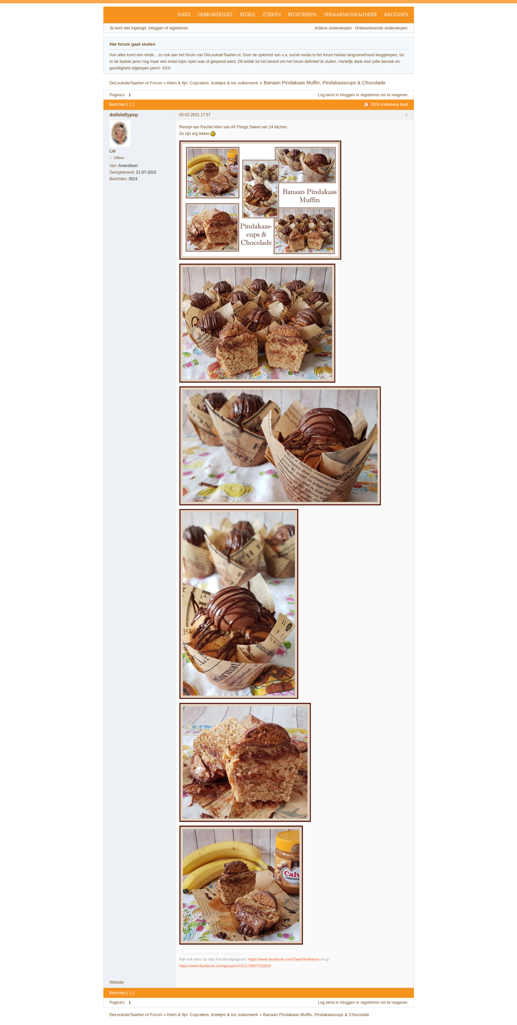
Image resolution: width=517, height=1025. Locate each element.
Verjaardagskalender (350, 15)
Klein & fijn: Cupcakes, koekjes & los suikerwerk (212, 82)
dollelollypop (124, 114)
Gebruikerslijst (215, 15)
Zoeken (272, 15)
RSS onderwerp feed (389, 104)
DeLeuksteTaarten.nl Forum (135, 82)
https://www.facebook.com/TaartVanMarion (283, 959)
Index (184, 15)
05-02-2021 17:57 (195, 114)
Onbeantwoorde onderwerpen (381, 28)
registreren (369, 95)
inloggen (347, 95)
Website (117, 982)
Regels (247, 15)
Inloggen (396, 15)
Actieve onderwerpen (333, 28)
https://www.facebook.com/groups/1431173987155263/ (225, 966)
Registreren (302, 15)
